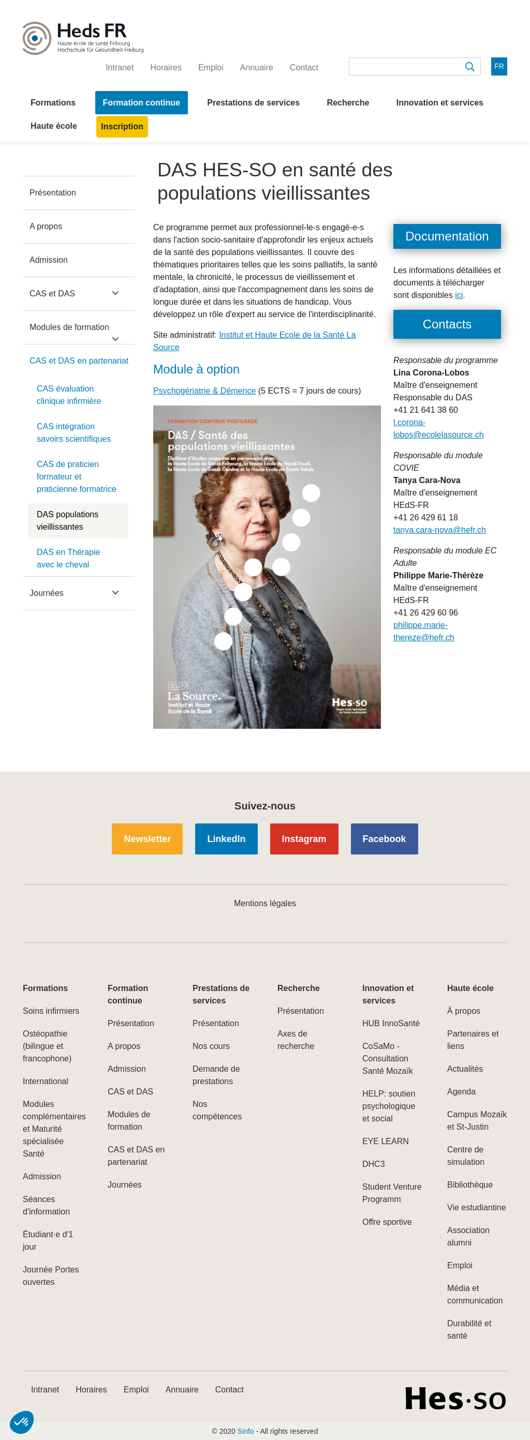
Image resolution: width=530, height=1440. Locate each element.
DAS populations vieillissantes (67, 520)
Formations (53, 102)
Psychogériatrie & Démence (204, 390)
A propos (46, 226)
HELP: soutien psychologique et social (388, 1106)
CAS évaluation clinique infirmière (69, 395)
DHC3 (373, 1164)
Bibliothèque (470, 1184)
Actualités (465, 1068)
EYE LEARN (385, 1141)
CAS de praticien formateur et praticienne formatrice (76, 476)
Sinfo (246, 1431)
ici (459, 295)
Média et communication (475, 1294)
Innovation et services (439, 102)
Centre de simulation (465, 1155)
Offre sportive (387, 1222)
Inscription (122, 126)
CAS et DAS (52, 293)
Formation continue (141, 102)
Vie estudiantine (476, 1207)
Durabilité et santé (469, 1329)
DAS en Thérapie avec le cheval (68, 558)
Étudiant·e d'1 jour (48, 1240)
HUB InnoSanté (391, 1023)
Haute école (54, 126)
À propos (463, 1011)
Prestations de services (253, 102)
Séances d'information (46, 1205)
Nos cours (211, 1046)
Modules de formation (69, 327)
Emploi (460, 1265)
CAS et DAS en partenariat (79, 360)
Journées (47, 593)
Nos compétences (217, 1110)
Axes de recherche (295, 1040)
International (45, 1081)
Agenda (461, 1091)
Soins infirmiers (51, 1011)
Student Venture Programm (392, 1193)
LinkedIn (226, 839)
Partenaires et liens (473, 1040)
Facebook (384, 839)
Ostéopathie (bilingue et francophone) (47, 1046)
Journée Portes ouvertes (51, 1275)
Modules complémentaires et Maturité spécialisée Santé (53, 1129)
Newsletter (147, 839)
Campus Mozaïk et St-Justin (477, 1120)
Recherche (348, 102)
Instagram (304, 839)
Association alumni (468, 1236)
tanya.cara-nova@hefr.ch (439, 530)
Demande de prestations (216, 1075)
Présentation (53, 192)
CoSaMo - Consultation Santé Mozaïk (387, 1058)
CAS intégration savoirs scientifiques (74, 432)
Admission (49, 260)
